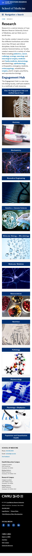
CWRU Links (6, 534)
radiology (5, 56)
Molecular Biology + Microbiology (16, 236)
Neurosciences (16, 294)
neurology (21, 56)
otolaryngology (8, 68)
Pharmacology (16, 379)
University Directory (7, 545)
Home (3, 19)
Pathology (16, 350)
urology (13, 56)
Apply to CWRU (6, 537)
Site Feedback (6, 456)
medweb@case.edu (11, 453)
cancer (24, 54)
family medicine (11, 61)
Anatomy (16, 122)
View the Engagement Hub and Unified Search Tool (16, 92)
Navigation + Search (12, 14)
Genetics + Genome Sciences (16, 208)
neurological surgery (10, 59)
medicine (21, 59)
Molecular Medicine (16, 264)
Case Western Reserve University (15, 502)
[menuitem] (7, 537)
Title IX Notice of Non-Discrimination (12, 514)
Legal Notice (5, 511)
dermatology (23, 61)
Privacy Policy (14, 511)
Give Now (4, 540)
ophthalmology (20, 63)
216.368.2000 (10, 451)
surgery (5, 71)
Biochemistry (16, 150)
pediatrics (17, 54)
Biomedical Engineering (16, 178)
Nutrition (16, 322)
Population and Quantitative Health (16, 436)
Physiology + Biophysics (16, 407)
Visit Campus (5, 542)
